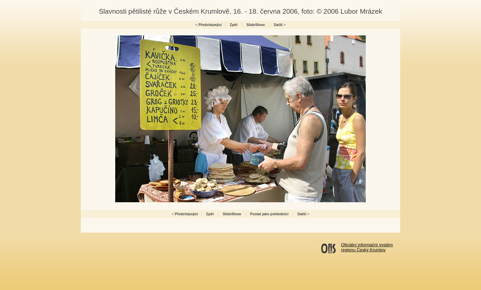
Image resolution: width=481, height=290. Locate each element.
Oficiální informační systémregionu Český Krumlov (367, 247)
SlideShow (256, 25)
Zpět (233, 25)
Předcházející (210, 25)
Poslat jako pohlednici (269, 214)
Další (278, 25)
